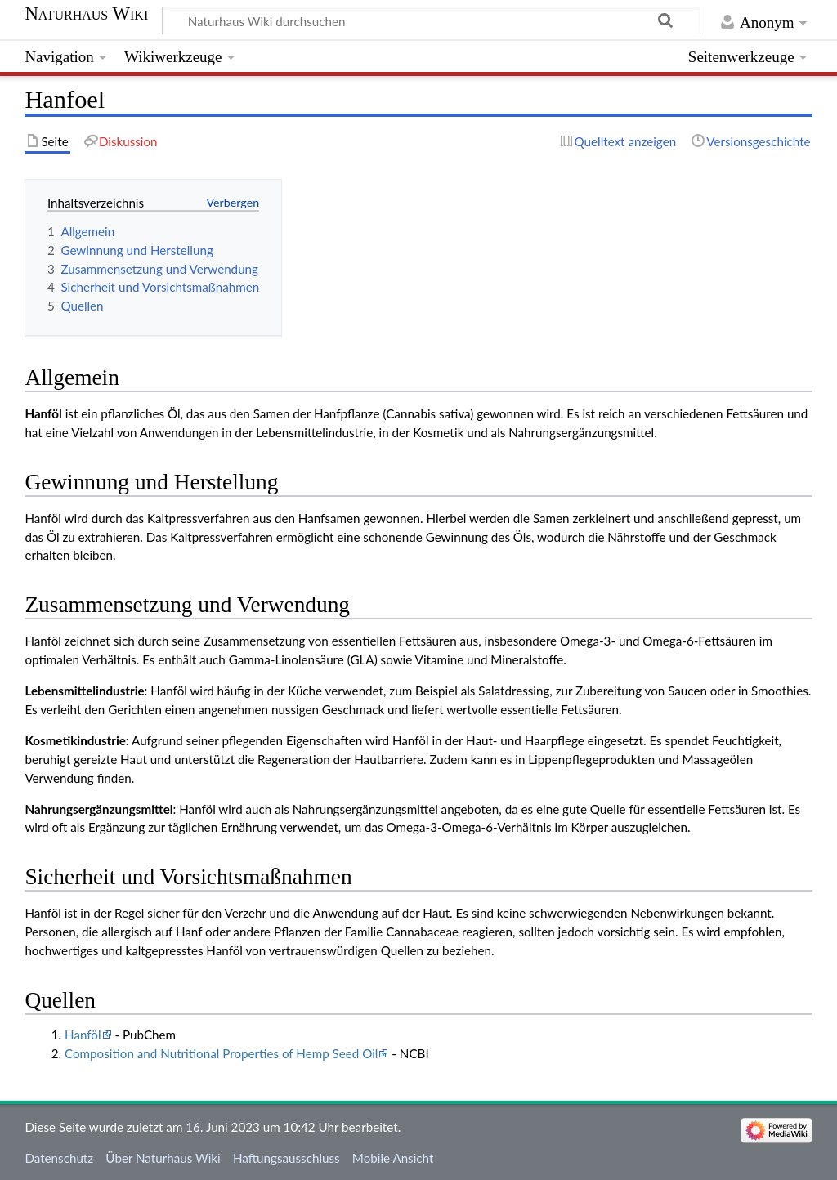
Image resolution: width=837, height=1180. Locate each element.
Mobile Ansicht (393, 1158)
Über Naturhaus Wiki (162, 1158)
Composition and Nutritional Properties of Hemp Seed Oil (221, 1053)
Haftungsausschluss (286, 1158)
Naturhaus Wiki (86, 14)
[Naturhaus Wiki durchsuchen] (431, 20)
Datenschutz (59, 1158)
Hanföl (83, 1034)
